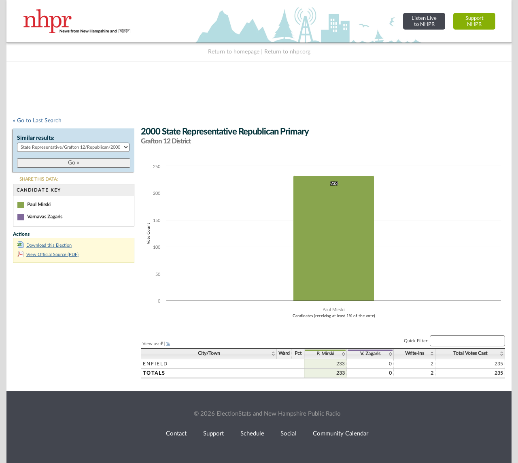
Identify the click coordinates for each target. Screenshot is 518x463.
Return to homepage (233, 52)
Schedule (252, 434)
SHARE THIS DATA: (38, 179)
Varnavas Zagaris (44, 216)
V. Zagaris (370, 353)
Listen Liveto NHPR (424, 21)
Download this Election (44, 245)
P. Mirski (325, 353)
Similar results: (36, 138)
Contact (176, 434)
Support (213, 434)
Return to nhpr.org (287, 52)
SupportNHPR (474, 21)
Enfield (155, 363)
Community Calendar (340, 434)
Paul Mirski (39, 204)
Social (288, 434)
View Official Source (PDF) (48, 254)
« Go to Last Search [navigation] (37, 121)
